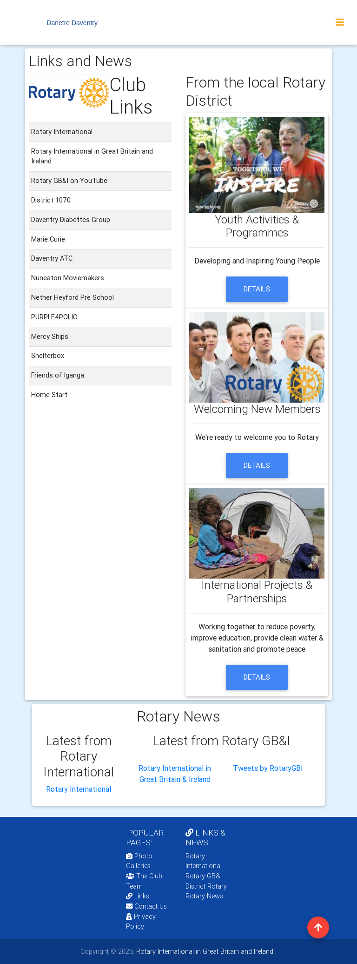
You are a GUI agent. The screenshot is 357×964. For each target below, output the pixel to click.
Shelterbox (47, 355)
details (257, 288)
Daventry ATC (52, 258)
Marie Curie (48, 239)
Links (137, 896)
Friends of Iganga (57, 375)
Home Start (49, 395)
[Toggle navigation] (340, 22)
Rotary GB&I (203, 876)
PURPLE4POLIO (54, 317)
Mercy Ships (49, 336)
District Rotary (206, 886)
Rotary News (204, 896)
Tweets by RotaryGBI (268, 768)
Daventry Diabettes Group (70, 220)
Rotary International (78, 789)
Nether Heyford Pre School (72, 297)
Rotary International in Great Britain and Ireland (203, 951)
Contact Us (146, 906)
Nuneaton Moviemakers (67, 278)
